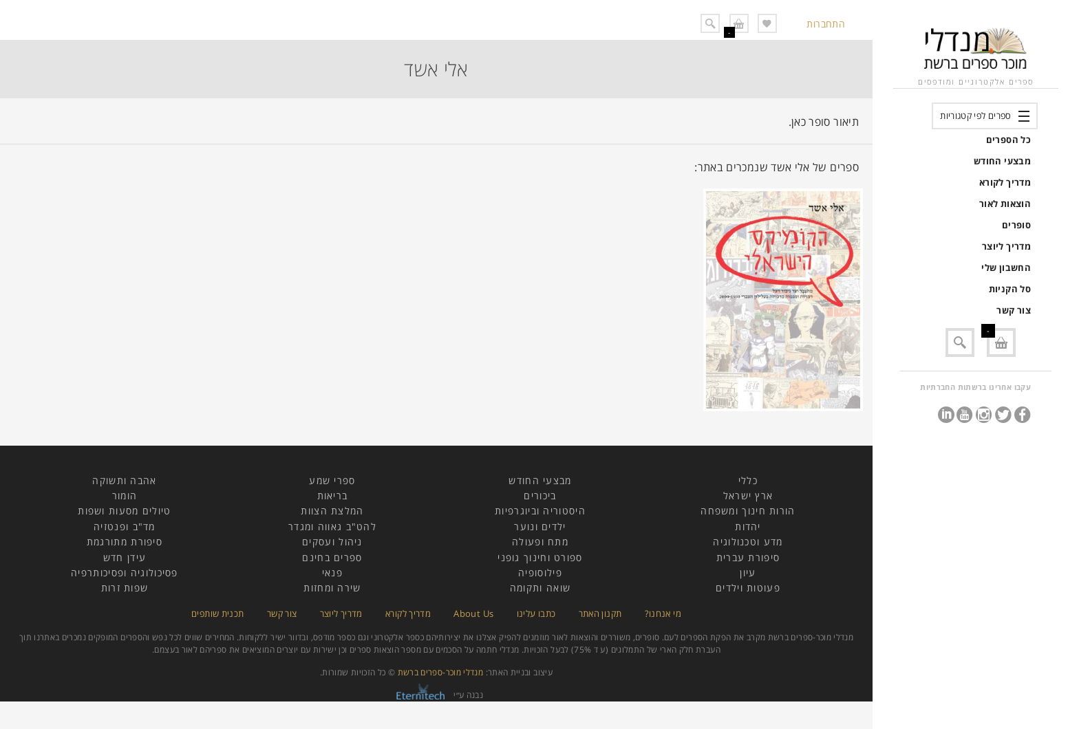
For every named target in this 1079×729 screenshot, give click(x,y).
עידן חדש (124, 557)
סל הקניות (1010, 289)
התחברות (825, 23)
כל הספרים (1008, 139)
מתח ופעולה (540, 541)
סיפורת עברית (748, 557)
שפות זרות (125, 587)
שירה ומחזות (332, 587)
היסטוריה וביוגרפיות (540, 510)
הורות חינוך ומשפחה (748, 510)
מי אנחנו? (663, 613)
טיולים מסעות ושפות (124, 510)
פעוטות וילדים (748, 587)
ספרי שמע (332, 480)
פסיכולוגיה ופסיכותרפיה (124, 572)
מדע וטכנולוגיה (747, 541)
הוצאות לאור (1005, 203)
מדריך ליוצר (1006, 246)
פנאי (332, 572)
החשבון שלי (1006, 267)
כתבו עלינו (536, 613)
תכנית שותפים (217, 613)
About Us (473, 613)
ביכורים (540, 495)
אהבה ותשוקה (124, 480)
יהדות (748, 526)
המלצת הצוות (332, 510)
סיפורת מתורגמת (124, 541)
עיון (748, 572)
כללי (748, 480)
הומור (125, 495)
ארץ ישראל (748, 495)
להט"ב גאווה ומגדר (332, 526)
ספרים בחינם (332, 557)
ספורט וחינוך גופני (540, 557)
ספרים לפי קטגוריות (975, 115)
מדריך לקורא (1005, 182)
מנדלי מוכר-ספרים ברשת (441, 672)
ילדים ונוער (540, 526)
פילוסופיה (540, 572)
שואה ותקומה (540, 587)
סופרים (1016, 225)
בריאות (332, 495)
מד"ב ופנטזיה (125, 526)
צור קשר (1013, 310)
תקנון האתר (600, 613)
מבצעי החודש (1002, 161)
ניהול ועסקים (332, 541)
